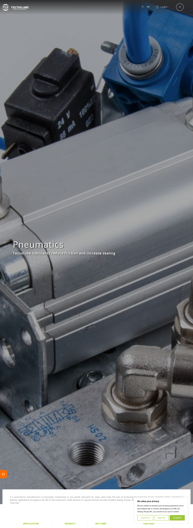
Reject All (161, 518)
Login (164, 4)
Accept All (177, 518)
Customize (145, 518)
